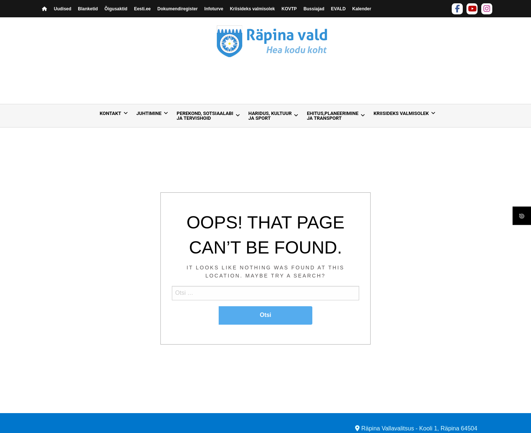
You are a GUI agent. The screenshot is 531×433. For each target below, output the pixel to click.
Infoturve (213, 8)
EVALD (338, 8)
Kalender (361, 8)
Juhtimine (149, 113)
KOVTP (289, 8)
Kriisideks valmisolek (252, 8)
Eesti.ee (142, 8)
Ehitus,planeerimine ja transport (332, 116)
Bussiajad (313, 8)
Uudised (62, 8)
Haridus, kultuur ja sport (270, 116)
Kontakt (110, 113)
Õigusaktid (115, 8)
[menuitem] (111, 115)
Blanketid (88, 8)
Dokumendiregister (177, 8)
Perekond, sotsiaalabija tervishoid (205, 116)
